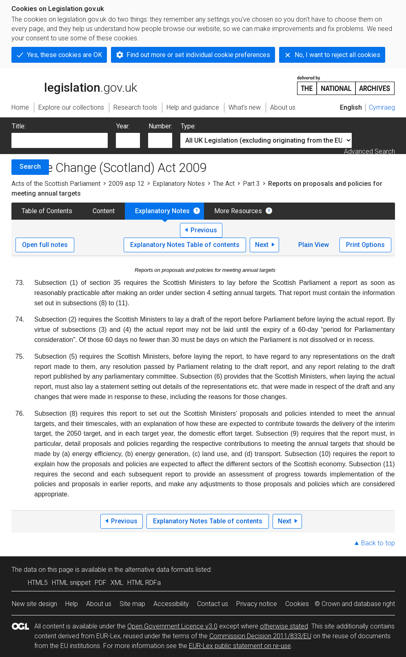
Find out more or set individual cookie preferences (198, 55)
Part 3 (251, 183)
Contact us (212, 604)
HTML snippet (71, 582)
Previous (204, 230)
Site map (132, 604)
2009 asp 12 (126, 183)
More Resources (238, 211)
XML (117, 582)
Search (30, 166)
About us (98, 604)
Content (104, 211)
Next (261, 245)
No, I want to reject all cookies (337, 55)
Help (71, 604)
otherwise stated (284, 626)
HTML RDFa (144, 582)
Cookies (297, 604)
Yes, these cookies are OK (64, 55)
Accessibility (171, 604)
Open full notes (45, 245)
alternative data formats (159, 569)
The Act (224, 183)
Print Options (365, 245)
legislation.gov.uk (74, 85)
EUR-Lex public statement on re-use (240, 646)
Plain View (313, 245)
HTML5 (38, 582)
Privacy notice (256, 604)
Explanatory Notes (179, 183)
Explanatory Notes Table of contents (185, 245)
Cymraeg (382, 107)
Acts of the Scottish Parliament (55, 183)
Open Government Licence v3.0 (172, 626)
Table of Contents (47, 211)
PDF (100, 582)
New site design (34, 604)
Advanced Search (369, 151)
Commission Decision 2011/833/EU (260, 636)
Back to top (378, 543)
